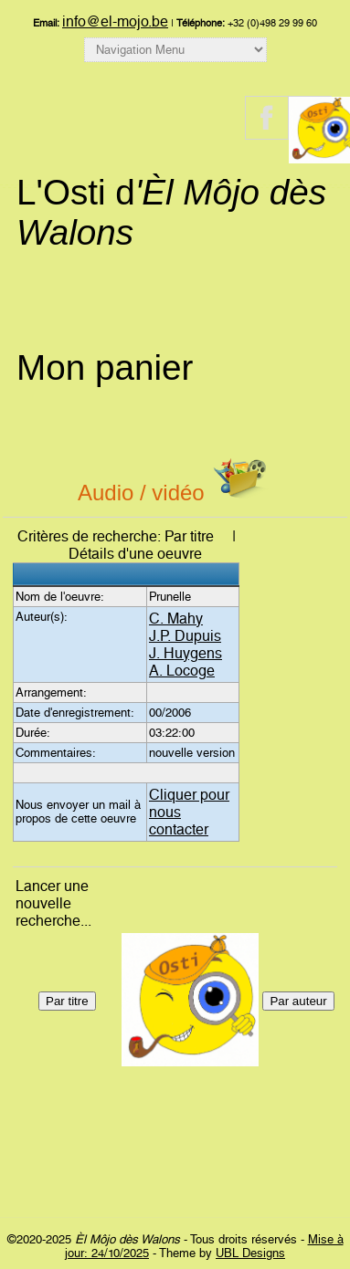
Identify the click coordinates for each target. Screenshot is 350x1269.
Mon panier (104, 367)
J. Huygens (185, 653)
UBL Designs (250, 1253)
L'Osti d (171, 212)
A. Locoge (182, 670)
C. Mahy (176, 618)
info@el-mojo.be (115, 21)
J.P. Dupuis (185, 636)
